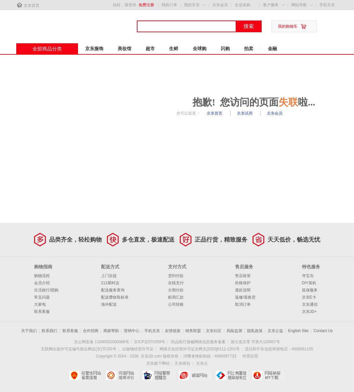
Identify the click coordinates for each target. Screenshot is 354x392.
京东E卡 (309, 297)
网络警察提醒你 (159, 375)
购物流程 (42, 275)
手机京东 (327, 5)
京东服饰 (94, 48)
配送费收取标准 (114, 297)
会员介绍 (42, 283)
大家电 (40, 304)
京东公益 (275, 331)
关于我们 (29, 331)
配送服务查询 (113, 290)
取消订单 (243, 304)
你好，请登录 (124, 5)
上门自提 (109, 275)
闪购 (225, 48)
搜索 (249, 26)
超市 (150, 48)
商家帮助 (111, 331)
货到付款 (176, 275)
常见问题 (42, 297)
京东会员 (220, 5)
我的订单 (169, 5)
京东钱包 (182, 363)
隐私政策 (255, 331)
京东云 (202, 363)
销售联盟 (193, 331)
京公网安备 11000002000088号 (101, 342)
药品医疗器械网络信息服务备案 (198, 342)
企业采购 (242, 5)
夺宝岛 (308, 275)
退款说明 (243, 290)
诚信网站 (195, 375)
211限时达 (110, 283)
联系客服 (42, 311)
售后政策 (243, 275)
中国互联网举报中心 (232, 375)
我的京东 (192, 5)
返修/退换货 (245, 297)
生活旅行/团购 (46, 290)
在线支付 (176, 283)
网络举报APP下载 (268, 375)
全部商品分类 (47, 48)
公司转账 (176, 304)
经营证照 (250, 356)
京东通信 (310, 304)
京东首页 (31, 5)
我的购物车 (287, 26)
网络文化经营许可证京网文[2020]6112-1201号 (200, 349)
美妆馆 (124, 48)
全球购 (199, 48)
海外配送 (109, 304)
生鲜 (173, 48)
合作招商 (90, 331)
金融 (272, 48)
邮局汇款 (176, 297)
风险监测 (234, 331)
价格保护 (243, 283)
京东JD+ (309, 311)
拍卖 (248, 48)
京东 (38, 22)
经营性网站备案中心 (85, 375)
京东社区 (213, 331)
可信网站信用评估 (122, 375)
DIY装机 (309, 283)
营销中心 (131, 331)
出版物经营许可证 (137, 349)
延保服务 (310, 290)
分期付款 (176, 290)
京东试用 (245, 113)
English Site (298, 331)
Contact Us (323, 331)
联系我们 (49, 331)
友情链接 (172, 331)
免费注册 (146, 5)
